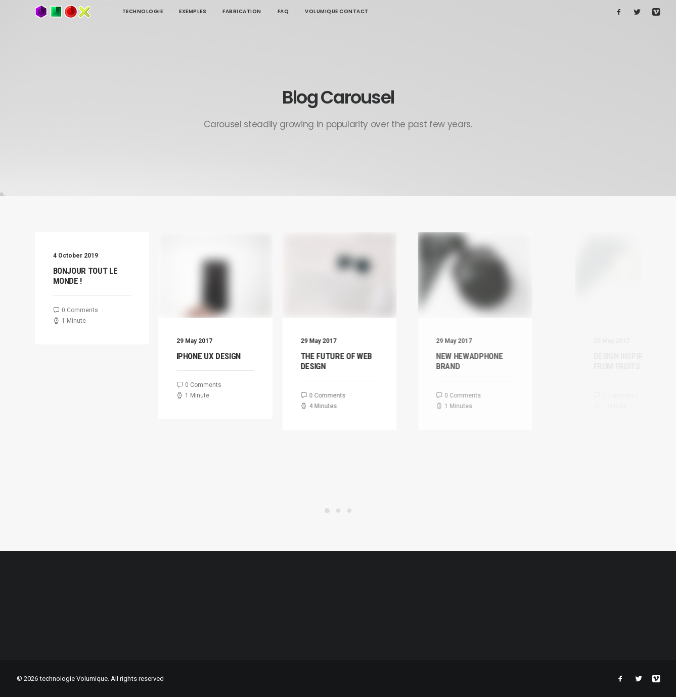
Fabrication (205, 11)
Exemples (156, 11)
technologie (106, 11)
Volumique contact (300, 11)
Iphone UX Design (217, 356)
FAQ (247, 11)
